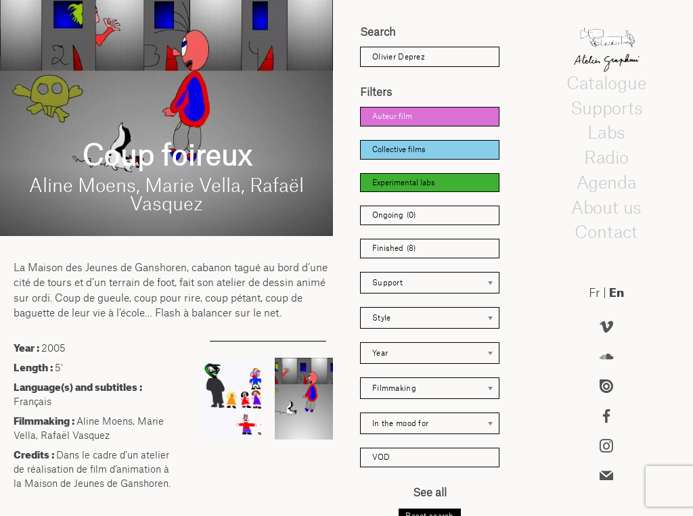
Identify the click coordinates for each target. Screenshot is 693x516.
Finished (394, 248)
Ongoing (394, 215)
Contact (606, 232)
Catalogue (606, 82)
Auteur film (392, 116)
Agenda (606, 182)
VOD (381, 457)
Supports (606, 107)
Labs (606, 132)
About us (606, 207)
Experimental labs (403, 182)
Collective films (399, 149)
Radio (606, 157)
